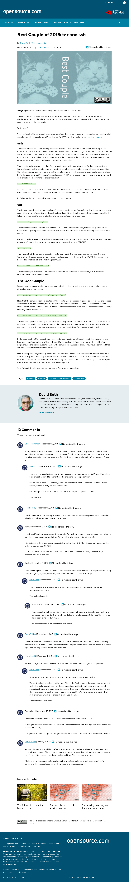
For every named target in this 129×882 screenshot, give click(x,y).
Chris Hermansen (32, 444)
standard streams (94, 137)
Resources (23, 23)
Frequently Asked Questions (68, 23)
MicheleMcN (30, 656)
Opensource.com (11, 851)
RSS (124, 2)
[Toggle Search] (119, 23)
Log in (109, 3)
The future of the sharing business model (30, 807)
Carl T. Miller (30, 741)
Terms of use (88, 877)
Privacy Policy (75, 877)
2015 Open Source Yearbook (59, 378)
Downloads (41, 23)
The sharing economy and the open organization (95, 807)
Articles (8, 23)
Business (30, 378)
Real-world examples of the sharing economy (64, 807)
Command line (79, 378)
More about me (47, 412)
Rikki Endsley (30, 508)
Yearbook (41, 378)
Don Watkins (30, 634)
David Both (25, 43)
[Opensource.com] (22, 12)
